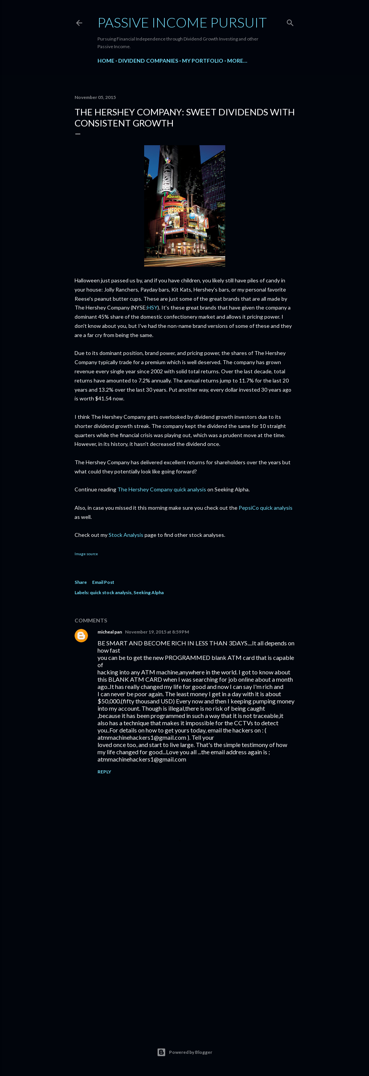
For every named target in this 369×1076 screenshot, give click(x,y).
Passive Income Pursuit (182, 22)
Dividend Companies (148, 60)
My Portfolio (202, 60)
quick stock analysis (111, 592)
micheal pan (110, 632)
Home (106, 60)
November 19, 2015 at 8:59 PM (157, 632)
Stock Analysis (126, 535)
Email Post (103, 582)
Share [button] (81, 582)
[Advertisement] (185, 956)
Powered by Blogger (184, 1052)
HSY (152, 307)
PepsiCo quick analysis (266, 507)
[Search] (290, 21)
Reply (104, 772)
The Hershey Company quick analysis (161, 489)
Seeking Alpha (148, 592)
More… (237, 60)
